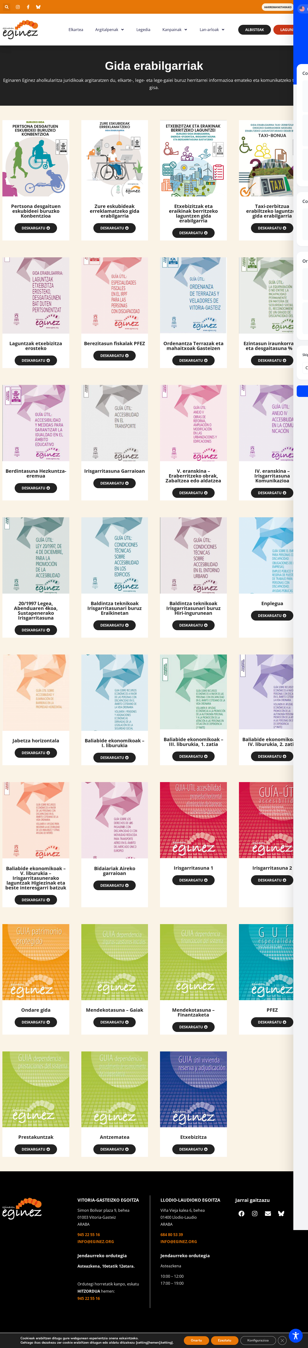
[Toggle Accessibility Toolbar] (295, 1335)
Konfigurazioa (258, 1340)
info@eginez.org (95, 1242)
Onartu (196, 1340)
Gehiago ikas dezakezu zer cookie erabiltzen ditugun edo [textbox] (64, 1342)
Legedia (143, 29)
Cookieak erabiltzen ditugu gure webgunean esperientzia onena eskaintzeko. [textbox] (79, 1338)
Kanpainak (175, 29)
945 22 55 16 (88, 1235)
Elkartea (76, 29)
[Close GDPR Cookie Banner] (282, 1340)
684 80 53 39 (171, 1235)
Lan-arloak (212, 29)
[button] (6, 7)
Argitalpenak (109, 29)
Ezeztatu (224, 1340)
